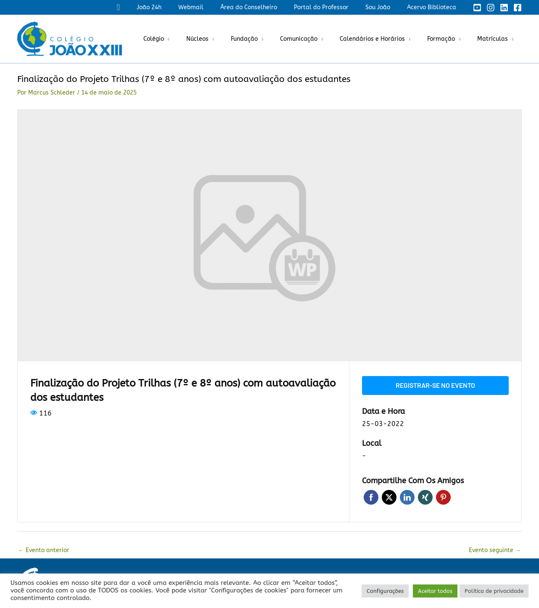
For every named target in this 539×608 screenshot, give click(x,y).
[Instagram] (490, 7)
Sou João (385, 7)
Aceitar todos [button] (435, 591)
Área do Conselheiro (266, 7)
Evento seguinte (495, 549)
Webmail (213, 7)
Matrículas (495, 38)
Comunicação (316, 38)
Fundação (267, 38)
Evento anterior (43, 549)
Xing (425, 496)
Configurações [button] (385, 591)
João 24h (176, 7)
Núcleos (225, 38)
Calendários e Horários (384, 38)
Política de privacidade (494, 591)
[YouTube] (477, 7)
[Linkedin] (504, 7)
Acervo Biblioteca (434, 7)
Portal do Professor (333, 7)
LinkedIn (407, 496)
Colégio (186, 38)
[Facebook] (517, 7)
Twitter (389, 496)
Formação (448, 38)
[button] (148, 7)
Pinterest (443, 496)
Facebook (371, 496)
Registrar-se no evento (435, 385)
